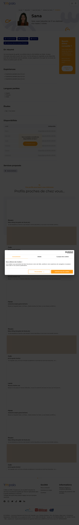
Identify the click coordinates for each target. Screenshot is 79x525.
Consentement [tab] (16, 256)
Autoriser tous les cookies (62, 271)
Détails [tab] (39, 256)
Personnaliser (39, 271)
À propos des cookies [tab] (63, 256)
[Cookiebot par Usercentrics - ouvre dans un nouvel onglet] (66, 252)
